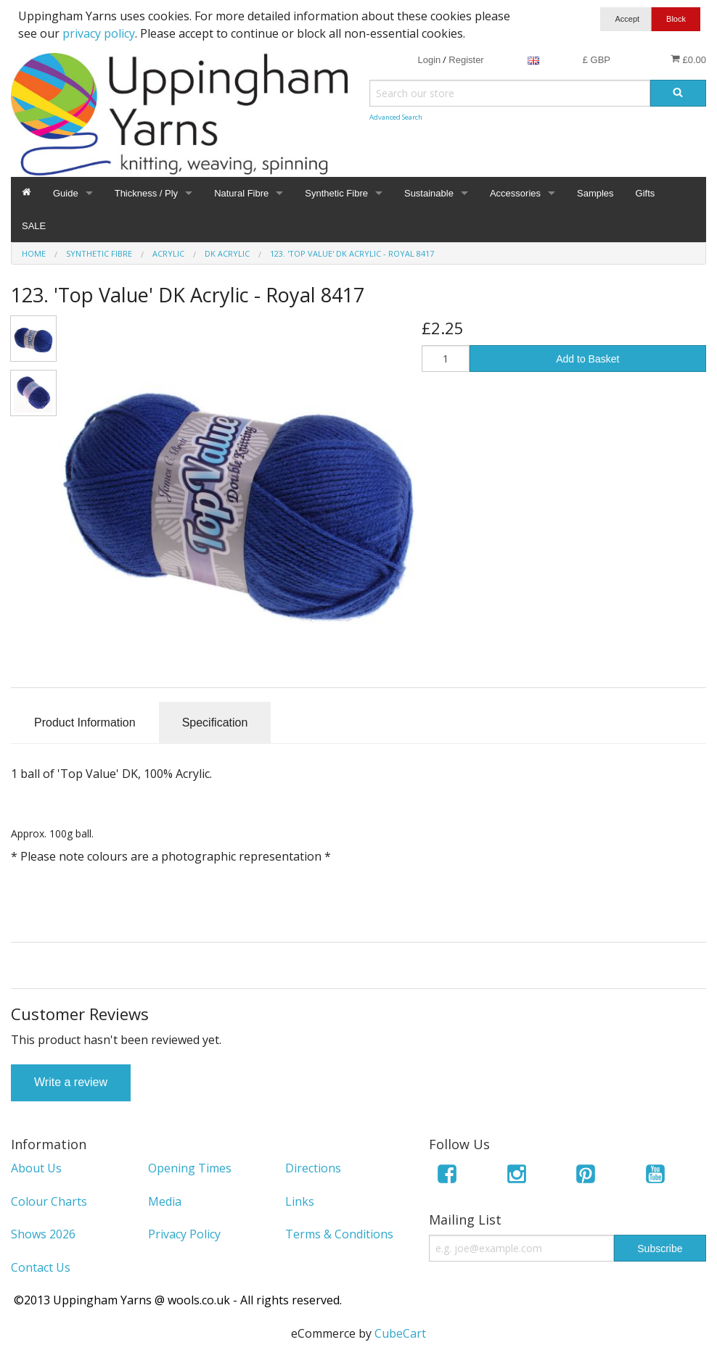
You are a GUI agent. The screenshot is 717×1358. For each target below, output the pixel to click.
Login (429, 59)
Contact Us (40, 1267)
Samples (595, 193)
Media (164, 1201)
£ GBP (596, 59)
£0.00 (688, 59)
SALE (34, 225)
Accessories (515, 193)
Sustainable (429, 193)
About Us (36, 1168)
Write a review (70, 1082)
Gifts (645, 193)
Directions (313, 1168)
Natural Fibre (241, 193)
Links (299, 1201)
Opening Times (190, 1168)
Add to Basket (587, 359)
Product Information (85, 722)
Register (465, 59)
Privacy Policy (184, 1234)
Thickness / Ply (146, 193)
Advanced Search (395, 117)
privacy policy (98, 33)
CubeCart (400, 1333)
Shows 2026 (43, 1234)
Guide (65, 193)
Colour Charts (49, 1201)
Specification (215, 722)
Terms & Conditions (339, 1234)
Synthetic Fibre (336, 193)
